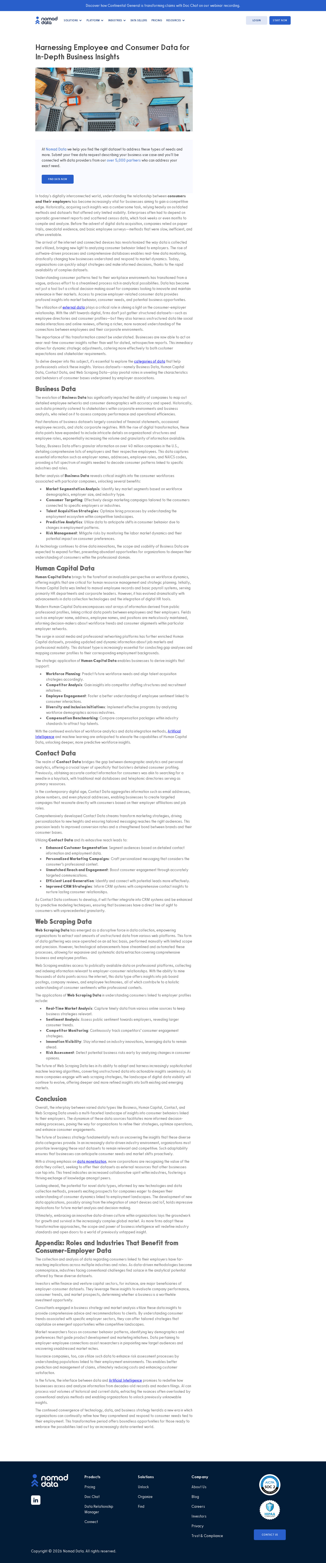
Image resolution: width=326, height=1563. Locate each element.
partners (133, 160)
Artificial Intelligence (125, 1380)
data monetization (91, 1161)
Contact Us (270, 1534)
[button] (73, 20)
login (257, 20)
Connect (91, 1521)
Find (141, 1506)
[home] (48, 20)
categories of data (149, 361)
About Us (199, 1487)
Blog (195, 1496)
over (111, 160)
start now (280, 20)
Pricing (157, 20)
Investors (199, 1516)
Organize (145, 1496)
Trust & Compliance (207, 1535)
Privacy (198, 1526)
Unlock (143, 1487)
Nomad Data (56, 149)
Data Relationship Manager (98, 1509)
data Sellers (139, 20)
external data (74, 307)
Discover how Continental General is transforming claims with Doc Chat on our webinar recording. (163, 5)
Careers (198, 1506)
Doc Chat (92, 1496)
